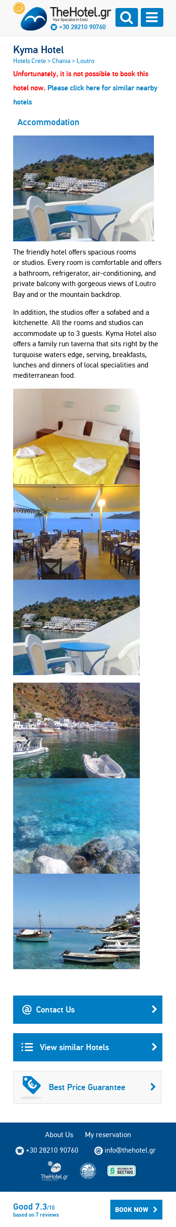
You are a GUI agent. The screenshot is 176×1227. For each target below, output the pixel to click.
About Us (59, 1134)
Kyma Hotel (38, 49)
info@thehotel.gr (125, 1150)
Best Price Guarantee (88, 1087)
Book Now (136, 1209)
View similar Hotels (90, 1047)
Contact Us (90, 1010)
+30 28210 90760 (82, 27)
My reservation (108, 1134)
